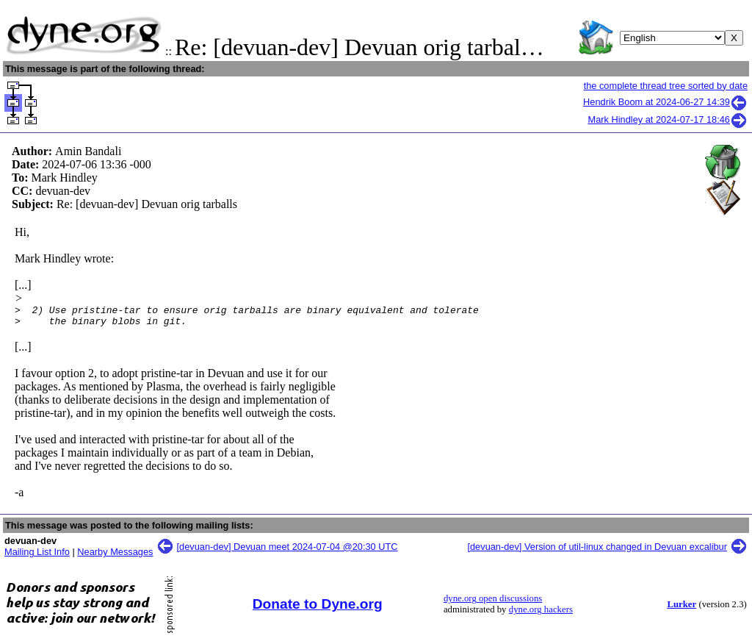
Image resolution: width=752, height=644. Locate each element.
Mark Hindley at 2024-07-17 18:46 (668, 119)
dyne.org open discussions (493, 603)
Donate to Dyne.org (318, 608)
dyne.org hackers (541, 614)
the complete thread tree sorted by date (666, 85)
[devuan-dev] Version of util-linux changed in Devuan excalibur (597, 551)
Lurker (681, 609)
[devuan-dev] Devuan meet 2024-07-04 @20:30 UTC (287, 551)
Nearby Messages (115, 556)
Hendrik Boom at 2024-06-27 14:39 (665, 101)
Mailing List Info (37, 556)
